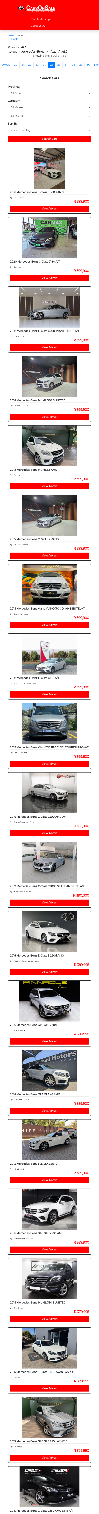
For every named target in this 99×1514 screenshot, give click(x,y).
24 (44, 64)
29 (81, 64)
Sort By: (13, 123)
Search (11, 35)
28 (73, 64)
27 (66, 64)
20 (15, 64)
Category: (14, 100)
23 (37, 64)
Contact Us (38, 25)
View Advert (49, 208)
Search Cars (49, 78)
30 (88, 64)
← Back (13, 39)
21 (22, 64)
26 (58, 64)
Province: (14, 86)
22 (29, 64)
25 (51, 64)
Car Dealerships (41, 19)
